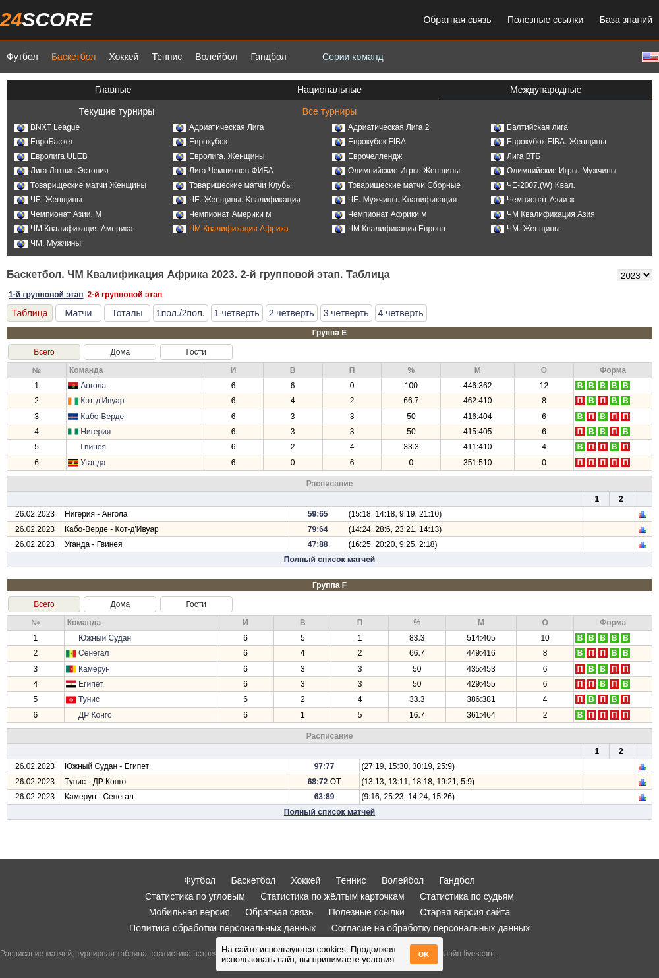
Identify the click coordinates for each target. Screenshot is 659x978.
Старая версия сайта (465, 912)
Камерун (94, 669)
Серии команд (353, 56)
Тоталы (126, 313)
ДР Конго (95, 715)
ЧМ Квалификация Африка (231, 228)
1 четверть (237, 313)
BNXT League (47, 127)
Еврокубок (200, 141)
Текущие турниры (116, 111)
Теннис (167, 56)
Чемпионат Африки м (379, 214)
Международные (546, 89)
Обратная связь (457, 19)
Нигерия (95, 431)
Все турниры (329, 111)
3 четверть (346, 313)
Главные (113, 89)
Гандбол (268, 56)
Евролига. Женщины (219, 156)
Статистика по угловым (195, 896)
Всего (44, 352)
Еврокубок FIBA (369, 141)
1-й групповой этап (46, 294)
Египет (90, 684)
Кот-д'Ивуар (102, 400)
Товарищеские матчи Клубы (232, 185)
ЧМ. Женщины (525, 228)
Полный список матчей (329, 559)
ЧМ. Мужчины (47, 243)
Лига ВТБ (515, 156)
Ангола (93, 385)
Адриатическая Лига (218, 127)
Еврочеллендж (367, 156)
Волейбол (216, 56)
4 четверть (401, 313)
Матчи (78, 313)
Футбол (22, 56)
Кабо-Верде (102, 416)
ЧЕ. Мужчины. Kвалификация (394, 199)
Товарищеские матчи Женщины (80, 185)
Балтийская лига (529, 127)
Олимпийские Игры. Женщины (396, 170)
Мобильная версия (189, 912)
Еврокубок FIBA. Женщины (548, 141)
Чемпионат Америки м (222, 214)
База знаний (626, 19)
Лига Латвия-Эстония (61, 170)
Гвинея (93, 446)
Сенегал (93, 653)
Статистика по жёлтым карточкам (332, 896)
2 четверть (291, 313)
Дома (120, 352)
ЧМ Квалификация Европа (388, 228)
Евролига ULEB (51, 156)
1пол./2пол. (180, 313)
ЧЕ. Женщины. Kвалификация (237, 199)
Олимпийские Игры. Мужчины (553, 170)
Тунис (89, 699)
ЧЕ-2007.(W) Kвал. (533, 185)
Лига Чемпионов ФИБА (223, 170)
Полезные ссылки (545, 19)
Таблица (30, 313)
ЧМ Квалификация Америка (73, 228)
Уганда (92, 462)
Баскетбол (73, 56)
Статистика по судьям (467, 896)
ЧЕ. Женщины (48, 199)
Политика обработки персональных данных (222, 928)
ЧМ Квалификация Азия (543, 214)
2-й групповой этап (125, 294)
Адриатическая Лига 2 (380, 127)
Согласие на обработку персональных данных (430, 928)
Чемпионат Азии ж (533, 199)
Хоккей (123, 56)
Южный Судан (104, 638)
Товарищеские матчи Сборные (396, 185)
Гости (196, 352)
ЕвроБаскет (43, 141)
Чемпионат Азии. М (57, 214)
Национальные (329, 89)
